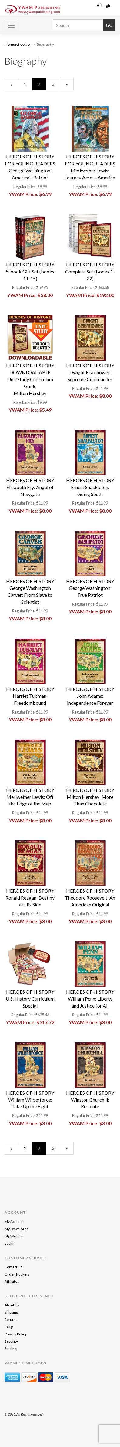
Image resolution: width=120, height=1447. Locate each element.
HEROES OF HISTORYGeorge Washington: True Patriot (90, 588)
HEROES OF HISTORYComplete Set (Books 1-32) (90, 271)
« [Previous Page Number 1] (14, 85)
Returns (11, 1319)
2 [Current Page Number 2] (42, 85)
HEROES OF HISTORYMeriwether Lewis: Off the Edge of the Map (30, 797)
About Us (12, 1305)
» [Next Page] (69, 85)
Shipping (11, 1312)
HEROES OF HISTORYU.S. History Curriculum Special (30, 998)
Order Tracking (17, 1274)
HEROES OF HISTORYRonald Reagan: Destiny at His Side (30, 897)
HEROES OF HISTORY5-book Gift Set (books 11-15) (30, 271)
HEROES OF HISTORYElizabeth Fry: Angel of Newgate (30, 487)
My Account (14, 1221)
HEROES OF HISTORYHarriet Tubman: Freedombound (30, 696)
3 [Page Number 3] (56, 84)
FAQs (9, 1327)
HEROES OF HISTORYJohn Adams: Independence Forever (90, 696)
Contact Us (13, 1267)
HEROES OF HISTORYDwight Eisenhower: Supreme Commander (90, 372)
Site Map (11, 1348)
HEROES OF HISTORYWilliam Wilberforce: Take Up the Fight (30, 1099)
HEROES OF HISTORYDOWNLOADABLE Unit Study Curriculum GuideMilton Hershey (30, 379)
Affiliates (12, 1281)
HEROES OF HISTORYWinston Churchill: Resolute (90, 1099)
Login (104, 5)
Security (11, 1341)
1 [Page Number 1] (28, 84)
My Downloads (16, 1229)
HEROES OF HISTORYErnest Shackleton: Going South (90, 487)
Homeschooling (18, 44)
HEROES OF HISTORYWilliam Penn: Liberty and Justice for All (90, 998)
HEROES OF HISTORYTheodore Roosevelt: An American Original (90, 897)
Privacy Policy (16, 1334)
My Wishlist (14, 1236)
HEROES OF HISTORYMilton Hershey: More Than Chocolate (90, 797)
